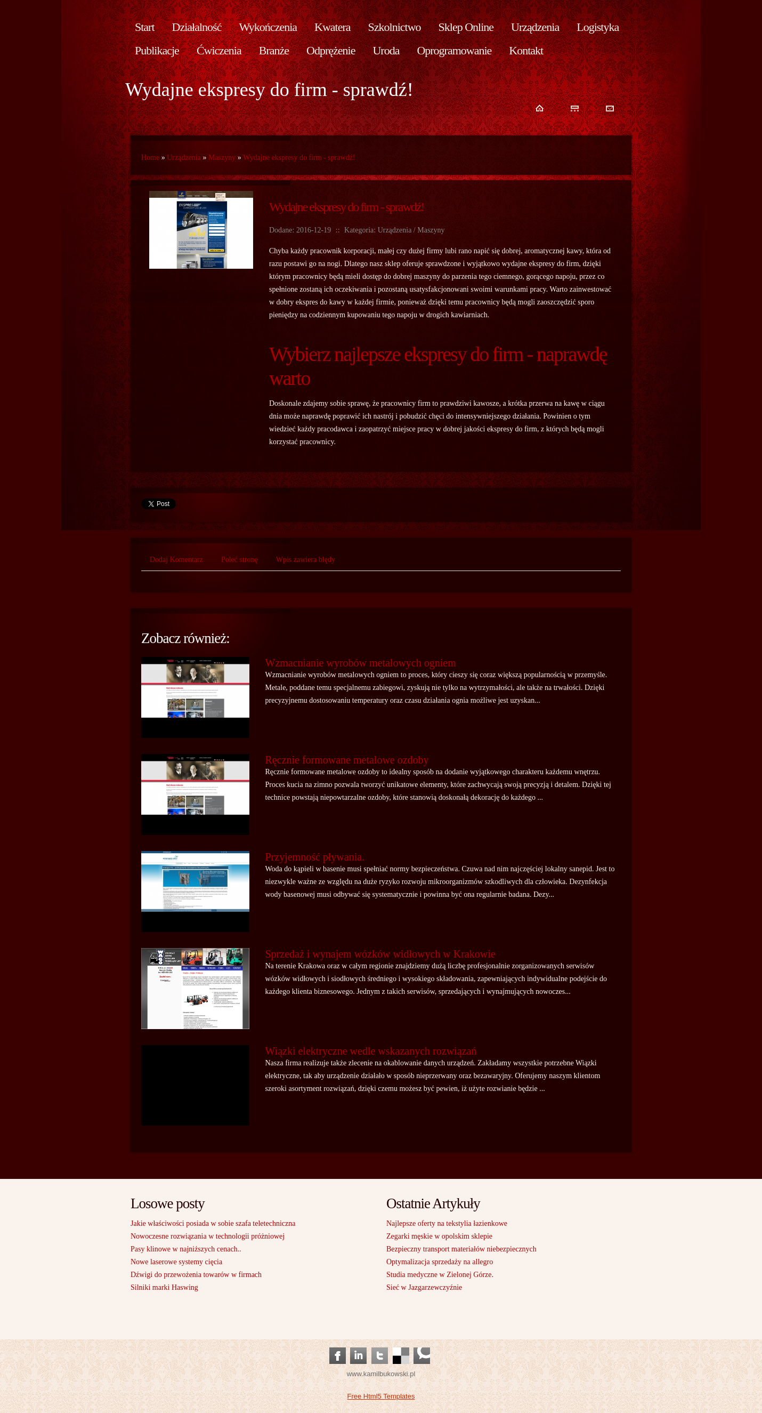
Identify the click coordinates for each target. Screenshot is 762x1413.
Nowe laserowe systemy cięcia (176, 1262)
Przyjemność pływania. (315, 857)
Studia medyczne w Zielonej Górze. (439, 1275)
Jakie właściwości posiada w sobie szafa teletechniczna (213, 1223)
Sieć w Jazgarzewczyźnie (424, 1287)
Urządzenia (184, 158)
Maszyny (222, 158)
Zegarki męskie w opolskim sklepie (439, 1236)
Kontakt (526, 50)
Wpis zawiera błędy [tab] (305, 560)
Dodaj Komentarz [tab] (176, 560)
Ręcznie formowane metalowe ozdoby (347, 760)
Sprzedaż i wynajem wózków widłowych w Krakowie (380, 954)
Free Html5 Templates (381, 1396)
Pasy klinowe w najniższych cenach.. (186, 1249)
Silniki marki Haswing (164, 1287)
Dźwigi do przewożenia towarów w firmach (196, 1275)
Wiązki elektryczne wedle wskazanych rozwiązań (371, 1051)
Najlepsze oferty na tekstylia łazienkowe (446, 1223)
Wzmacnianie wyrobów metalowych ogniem (360, 663)
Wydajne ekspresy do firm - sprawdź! (299, 158)
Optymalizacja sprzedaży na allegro (439, 1262)
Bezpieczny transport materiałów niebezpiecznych (461, 1249)
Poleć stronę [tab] (239, 560)
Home (150, 158)
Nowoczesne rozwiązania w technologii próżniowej (208, 1236)
